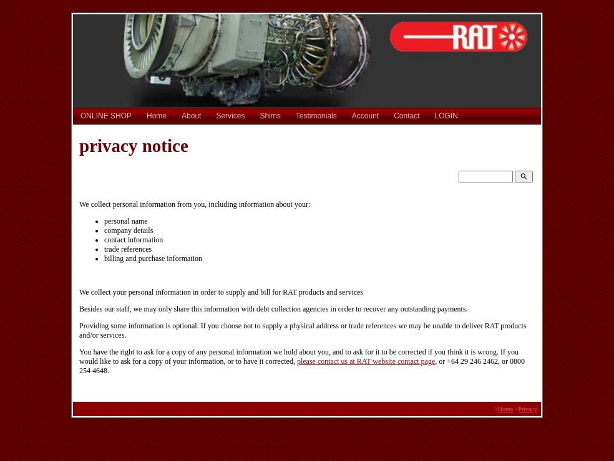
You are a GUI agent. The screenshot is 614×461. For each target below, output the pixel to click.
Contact (406, 116)
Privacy (527, 409)
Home (157, 116)
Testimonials (316, 116)
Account (365, 116)
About (191, 116)
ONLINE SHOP (106, 116)
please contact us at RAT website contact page (366, 361)
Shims (270, 116)
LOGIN (446, 116)
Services (230, 116)
